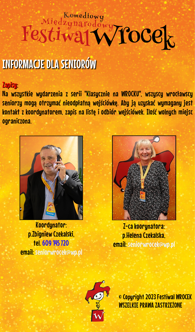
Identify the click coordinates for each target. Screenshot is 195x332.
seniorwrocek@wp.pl (151, 244)
